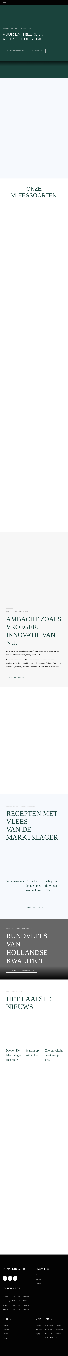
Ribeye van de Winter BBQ (52, 885)
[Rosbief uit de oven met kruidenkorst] (34, 862)
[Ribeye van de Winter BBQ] (53, 862)
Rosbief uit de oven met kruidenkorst (33, 885)
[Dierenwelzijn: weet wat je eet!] (53, 1032)
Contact (5, 1334)
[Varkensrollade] (14, 862)
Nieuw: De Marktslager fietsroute (13, 1055)
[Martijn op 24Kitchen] (34, 1032)
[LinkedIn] (15, 1278)
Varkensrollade (15, 881)
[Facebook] (5, 1278)
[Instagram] (10, 1278)
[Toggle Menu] (4, 2)
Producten (38, 1279)
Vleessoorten (39, 1275)
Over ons (6, 1329)
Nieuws (5, 1325)
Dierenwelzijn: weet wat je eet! (54, 1055)
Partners (5, 1338)
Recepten (38, 1283)
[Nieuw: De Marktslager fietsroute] (14, 1032)
